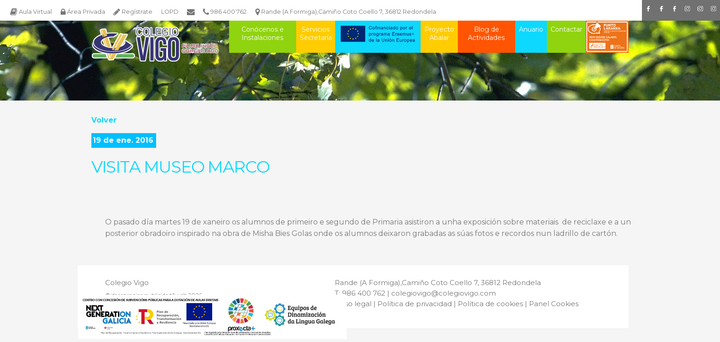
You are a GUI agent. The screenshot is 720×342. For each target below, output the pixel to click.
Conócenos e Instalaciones (263, 33)
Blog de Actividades (486, 33)
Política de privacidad (414, 303)
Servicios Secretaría (316, 33)
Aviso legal (353, 303)
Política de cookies (490, 303)
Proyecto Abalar (439, 33)
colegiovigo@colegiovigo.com (443, 293)
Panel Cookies (554, 303)
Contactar (566, 29)
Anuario (531, 29)
